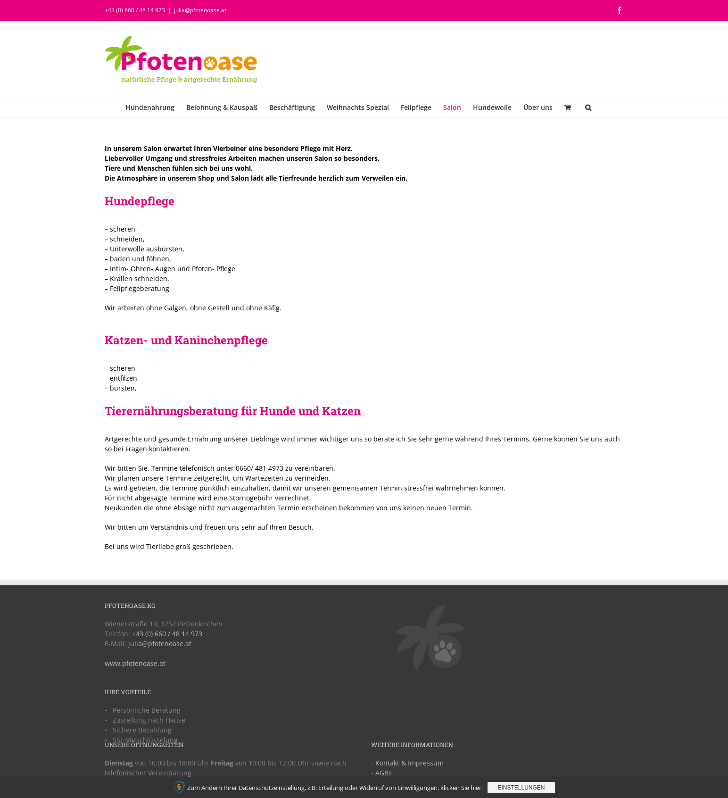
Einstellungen (521, 787)
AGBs (383, 772)
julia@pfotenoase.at (200, 10)
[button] (588, 107)
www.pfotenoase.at (135, 663)
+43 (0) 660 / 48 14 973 (135, 10)
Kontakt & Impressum (409, 762)
